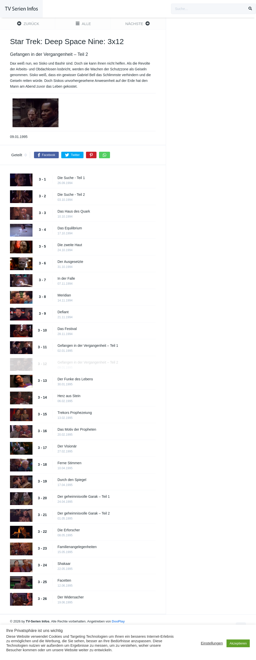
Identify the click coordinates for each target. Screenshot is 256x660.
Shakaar (64, 564)
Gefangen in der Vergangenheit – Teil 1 (88, 346)
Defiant (63, 312)
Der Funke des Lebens (75, 379)
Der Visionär (67, 446)
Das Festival (67, 329)
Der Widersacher (71, 597)
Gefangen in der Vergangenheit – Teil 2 (88, 362)
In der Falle (66, 278)
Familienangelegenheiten (77, 547)
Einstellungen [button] (212, 643)
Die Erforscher (69, 530)
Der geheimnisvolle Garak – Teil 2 (84, 513)
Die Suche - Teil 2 (71, 195)
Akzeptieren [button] (238, 643)
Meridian (64, 295)
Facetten (64, 580)
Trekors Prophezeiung (75, 413)
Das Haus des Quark (74, 211)
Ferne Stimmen (70, 463)
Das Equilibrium (70, 228)
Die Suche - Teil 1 (71, 178)
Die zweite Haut (70, 245)
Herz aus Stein (69, 396)
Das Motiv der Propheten (77, 429)
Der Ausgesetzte (70, 262)
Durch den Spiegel (72, 480)
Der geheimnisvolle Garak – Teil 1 (84, 496)
